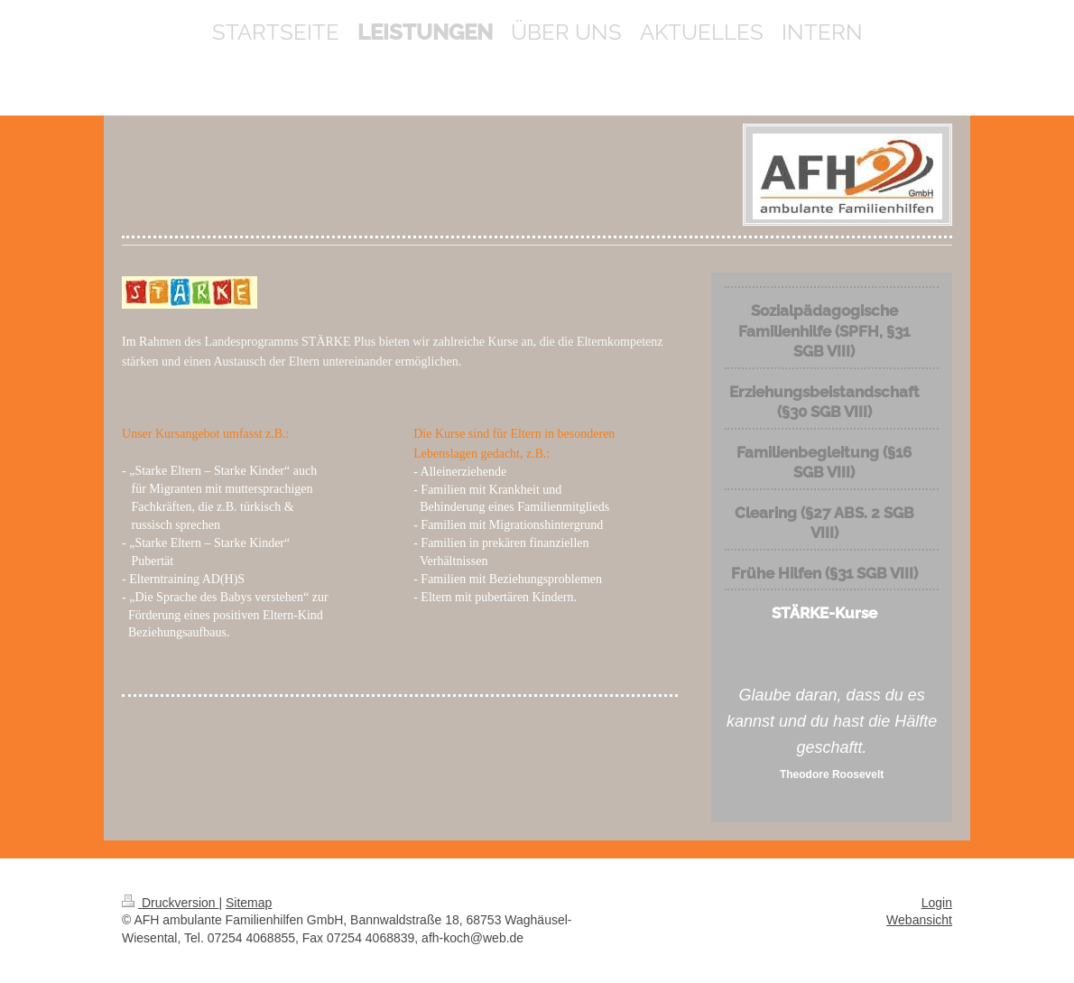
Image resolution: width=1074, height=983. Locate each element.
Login (936, 902)
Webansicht (919, 920)
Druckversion (170, 902)
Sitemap (249, 902)
